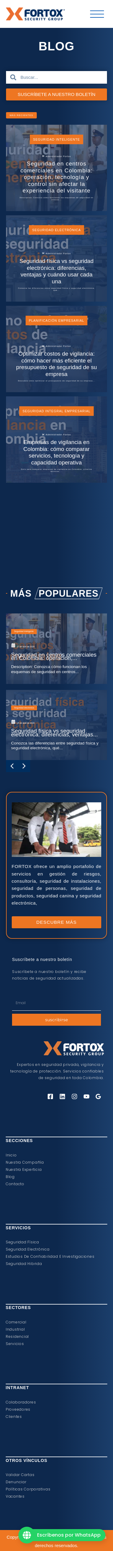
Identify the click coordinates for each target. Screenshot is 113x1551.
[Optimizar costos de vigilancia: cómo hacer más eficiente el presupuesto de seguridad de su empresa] (56, 392)
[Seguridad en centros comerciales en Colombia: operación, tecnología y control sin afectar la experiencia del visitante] (56, 179)
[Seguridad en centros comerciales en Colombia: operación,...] (56, 740)
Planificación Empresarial (56, 355)
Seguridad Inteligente (56, 143)
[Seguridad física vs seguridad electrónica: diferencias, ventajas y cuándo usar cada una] (56, 285)
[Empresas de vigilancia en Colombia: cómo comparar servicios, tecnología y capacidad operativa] (56, 498)
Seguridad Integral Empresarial (57, 462)
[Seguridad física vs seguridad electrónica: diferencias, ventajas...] (56, 834)
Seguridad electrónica (56, 249)
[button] (33, 116)
